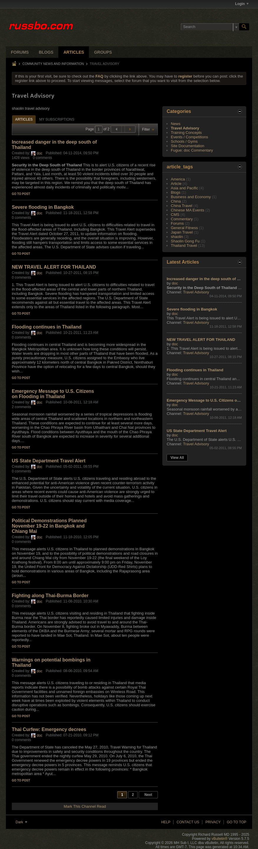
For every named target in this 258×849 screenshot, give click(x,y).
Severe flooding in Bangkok (43, 207)
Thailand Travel (184, 245)
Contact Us (187, 822)
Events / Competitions (189, 137)
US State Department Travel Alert (48, 460)
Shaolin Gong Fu (185, 241)
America (178, 179)
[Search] (210, 26)
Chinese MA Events (187, 210)
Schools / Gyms (184, 141)
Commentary (182, 219)
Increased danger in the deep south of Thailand (210, 279)
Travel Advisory (185, 128)
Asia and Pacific (184, 188)
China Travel (181, 205)
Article (176, 183)
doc (39, 153)
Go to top (236, 822)
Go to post (21, 194)
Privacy (213, 822)
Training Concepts (186, 132)
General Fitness (184, 228)
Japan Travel (182, 232)
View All (177, 458)
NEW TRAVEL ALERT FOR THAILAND (54, 267)
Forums (20, 52)
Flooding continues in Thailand (46, 326)
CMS (175, 214)
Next (148, 795)
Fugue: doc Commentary (192, 150)
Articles (73, 52)
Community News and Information (53, 63)
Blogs (46, 52)
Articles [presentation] (24, 119)
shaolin (177, 236)
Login (242, 4)
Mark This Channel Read (85, 806)
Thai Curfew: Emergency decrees (49, 729)
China (176, 201)
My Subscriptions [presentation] (56, 119)
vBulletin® (219, 839)
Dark (21, 822)
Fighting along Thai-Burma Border (50, 595)
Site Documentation (187, 146)
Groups (103, 52)
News (176, 123)
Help (165, 822)
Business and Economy (191, 197)
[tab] (24, 119)
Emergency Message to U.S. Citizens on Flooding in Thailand (53, 394)
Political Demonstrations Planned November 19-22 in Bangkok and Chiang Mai (49, 526)
